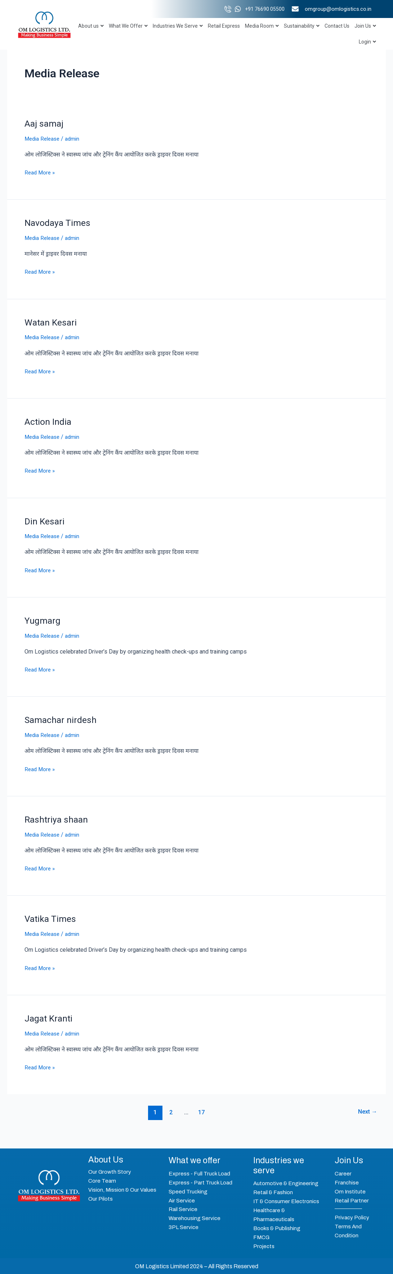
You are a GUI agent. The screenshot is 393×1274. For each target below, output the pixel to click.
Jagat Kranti (49, 1016)
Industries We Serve (178, 26)
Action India (48, 420)
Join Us (365, 26)
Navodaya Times (58, 222)
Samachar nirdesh (61, 718)
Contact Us (337, 26)
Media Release (43, 138)
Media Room (262, 26)
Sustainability (302, 26)
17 (200, 1109)
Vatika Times (51, 916)
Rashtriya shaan (57, 817)
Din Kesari (45, 520)
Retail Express (224, 26)
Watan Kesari (51, 321)
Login (367, 42)
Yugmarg (43, 619)
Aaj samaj (44, 123)
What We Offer (128, 26)
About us (91, 26)
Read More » (40, 172)
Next (366, 1109)
